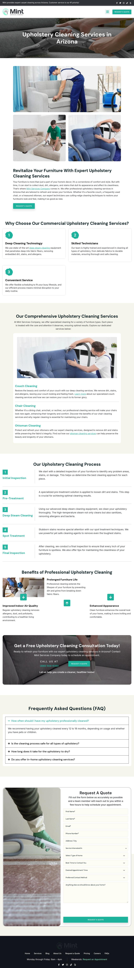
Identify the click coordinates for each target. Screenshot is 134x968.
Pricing (87, 942)
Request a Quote (72, 942)
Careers (97, 942)
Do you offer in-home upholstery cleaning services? (43, 748)
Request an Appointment (95, 948)
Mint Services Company (38, 188)
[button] (67, 710)
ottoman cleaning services (83, 422)
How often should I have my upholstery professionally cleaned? (50, 710)
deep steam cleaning (39, 248)
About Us (57, 942)
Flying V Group (125, 965)
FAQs (107, 942)
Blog (47, 942)
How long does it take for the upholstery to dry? (40, 740)
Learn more (80, 383)
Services (37, 942)
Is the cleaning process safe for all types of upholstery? (45, 732)
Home (27, 942)
